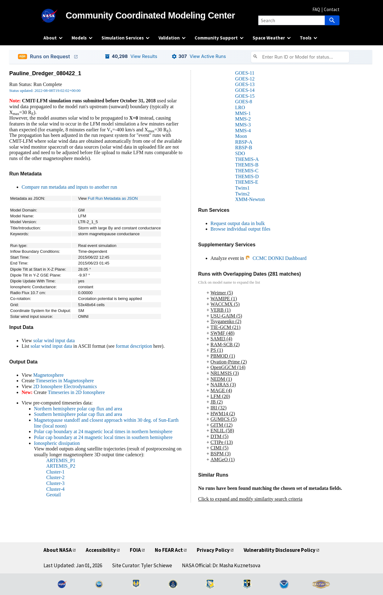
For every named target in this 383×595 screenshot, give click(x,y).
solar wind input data (54, 340)
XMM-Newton (250, 199)
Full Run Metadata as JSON (113, 198)
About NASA (57, 550)
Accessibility (101, 550)
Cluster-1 (55, 471)
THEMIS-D (247, 176)
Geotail (53, 494)
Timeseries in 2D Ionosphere (76, 392)
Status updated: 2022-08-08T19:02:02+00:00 (44, 90)
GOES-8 (243, 101)
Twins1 (242, 188)
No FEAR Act (169, 550)
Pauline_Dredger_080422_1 (45, 73)
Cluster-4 (55, 489)
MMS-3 (243, 124)
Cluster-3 (55, 483)
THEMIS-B (247, 164)
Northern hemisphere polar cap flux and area (78, 408)
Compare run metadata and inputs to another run (69, 187)
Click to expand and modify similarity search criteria (250, 499)
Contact (332, 9)
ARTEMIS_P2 (60, 466)
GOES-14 (245, 90)
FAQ (316, 9)
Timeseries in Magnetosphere (64, 380)
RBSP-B (243, 147)
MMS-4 (243, 130)
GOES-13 (245, 84)
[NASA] (54, 16)
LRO (240, 107)
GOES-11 (245, 73)
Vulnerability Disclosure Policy (279, 550)
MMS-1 (243, 113)
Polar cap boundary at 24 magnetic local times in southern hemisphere (103, 437)
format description (134, 346)
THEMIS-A (247, 159)
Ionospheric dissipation (57, 443)
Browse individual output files (240, 229)
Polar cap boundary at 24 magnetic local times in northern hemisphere (103, 431)
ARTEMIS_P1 (60, 460)
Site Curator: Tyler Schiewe (142, 565)
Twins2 (242, 193)
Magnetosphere (48, 375)
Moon (241, 136)
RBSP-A (244, 142)
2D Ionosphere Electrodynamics (65, 386)
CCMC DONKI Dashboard (276, 258)
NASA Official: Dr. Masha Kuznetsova (221, 565)
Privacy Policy (213, 550)
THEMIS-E (246, 182)
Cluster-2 (55, 477)
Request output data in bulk (238, 223)
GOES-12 (245, 78)
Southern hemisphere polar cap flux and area (78, 414)
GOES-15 (245, 96)
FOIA (135, 550)
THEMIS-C (247, 170)
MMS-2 (243, 118)
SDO (240, 153)
